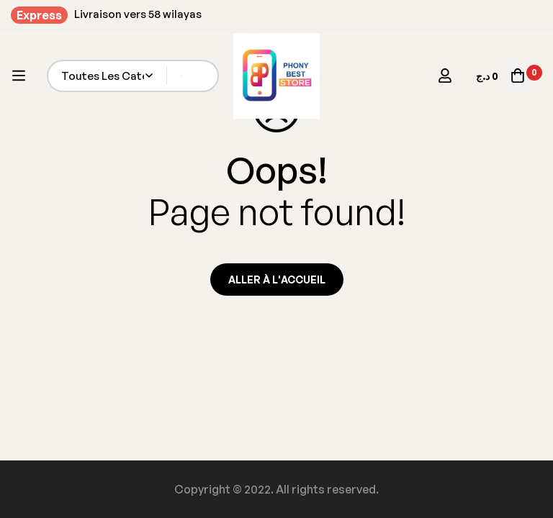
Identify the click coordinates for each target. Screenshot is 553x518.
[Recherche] (202, 76)
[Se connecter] (445, 75)
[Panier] (502, 76)
